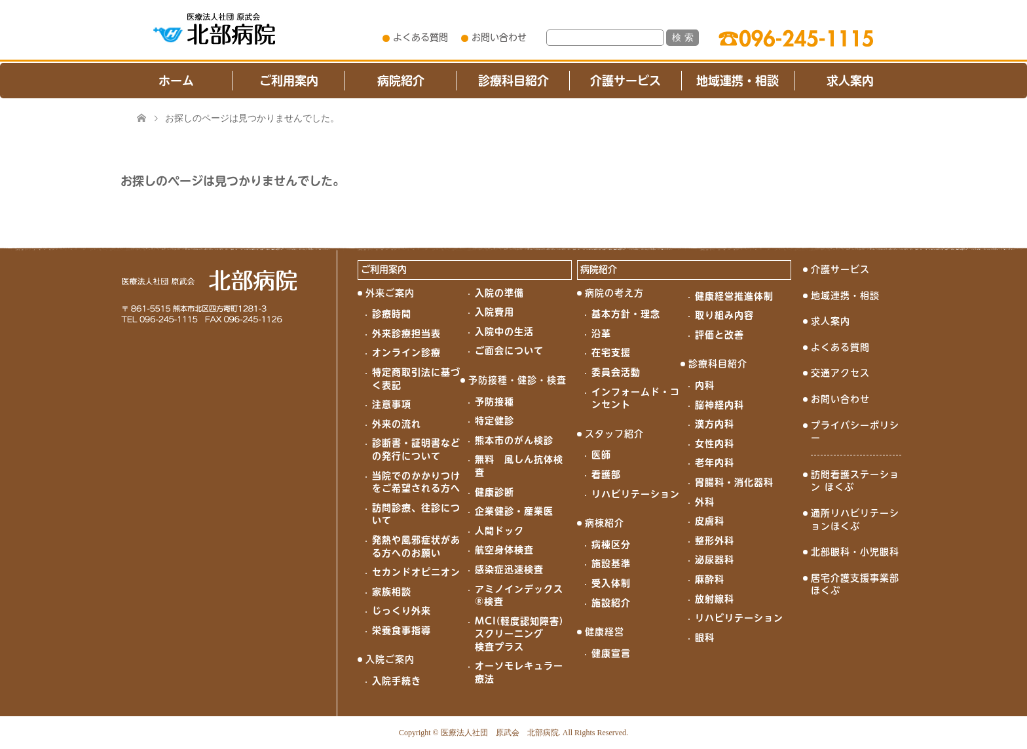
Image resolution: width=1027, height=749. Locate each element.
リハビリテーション (635, 494)
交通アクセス (840, 372)
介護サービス (625, 80)
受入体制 (611, 583)
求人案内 (850, 80)
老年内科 (714, 462)
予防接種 (494, 401)
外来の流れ (396, 424)
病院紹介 (400, 80)
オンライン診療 (406, 352)
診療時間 (391, 313)
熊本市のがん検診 (514, 440)
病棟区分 (611, 544)
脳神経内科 (719, 405)
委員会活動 (616, 372)
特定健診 (494, 420)
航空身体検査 (504, 549)
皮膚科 (709, 521)
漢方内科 (714, 424)
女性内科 (714, 443)
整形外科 (714, 540)
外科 (705, 502)
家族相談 (391, 591)
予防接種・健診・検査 (517, 380)
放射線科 (714, 599)
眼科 (705, 637)
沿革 (601, 333)
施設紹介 (611, 602)
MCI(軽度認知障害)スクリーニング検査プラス (519, 634)
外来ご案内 (390, 293)
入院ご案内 (390, 659)
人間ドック (499, 530)
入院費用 (494, 312)
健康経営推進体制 (734, 296)
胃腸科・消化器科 (734, 482)
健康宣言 (611, 653)
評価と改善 (719, 334)
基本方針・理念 (625, 313)
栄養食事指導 (401, 630)
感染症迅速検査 (509, 569)
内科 (705, 385)
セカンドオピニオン (416, 572)
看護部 (606, 474)
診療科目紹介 (513, 80)
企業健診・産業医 (514, 511)
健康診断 (494, 492)
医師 (601, 454)
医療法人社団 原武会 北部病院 (500, 732)
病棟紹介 (604, 523)
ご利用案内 (288, 80)
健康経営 (604, 631)
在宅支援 (611, 352)
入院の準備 (499, 293)
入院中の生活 (504, 331)
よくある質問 (420, 37)
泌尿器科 (714, 559)
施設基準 (611, 563)
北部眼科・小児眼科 (855, 551)
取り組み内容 (724, 315)
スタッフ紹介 (614, 433)
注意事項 (391, 404)
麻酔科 (709, 579)
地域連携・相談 (737, 80)
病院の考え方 (614, 293)
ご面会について (509, 350)
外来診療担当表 (406, 333)
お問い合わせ (499, 37)
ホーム (176, 80)
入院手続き (396, 680)
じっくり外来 (401, 610)
